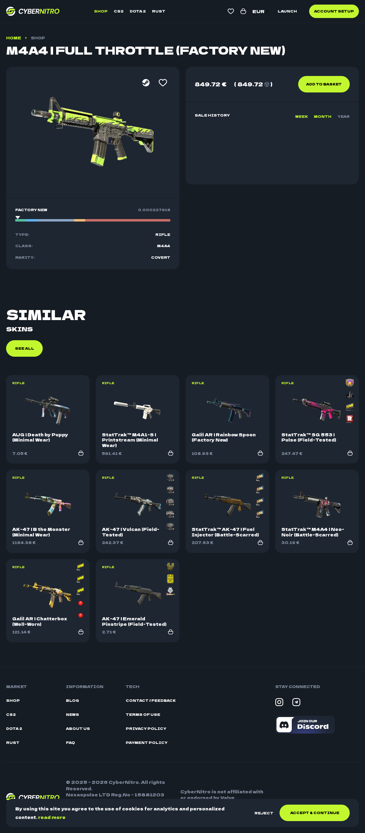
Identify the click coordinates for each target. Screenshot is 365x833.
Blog (72, 700)
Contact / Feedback (151, 700)
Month (322, 116)
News (72, 714)
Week (301, 116)
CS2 (119, 11)
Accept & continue (314, 812)
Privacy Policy (146, 728)
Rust (158, 11)
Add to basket (324, 83)
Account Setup (334, 11)
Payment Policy (147, 742)
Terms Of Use (143, 714)
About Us (78, 728)
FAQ (70, 742)
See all (24, 348)
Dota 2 (138, 11)
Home (13, 37)
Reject (264, 812)
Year (344, 116)
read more (52, 817)
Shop (101, 11)
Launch (287, 11)
